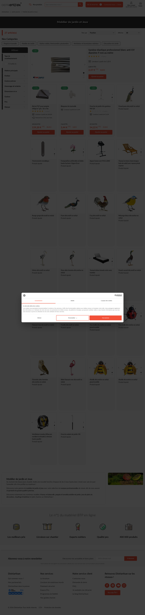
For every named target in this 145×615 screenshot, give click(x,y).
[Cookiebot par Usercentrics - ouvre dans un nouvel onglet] (112, 295)
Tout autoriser (105, 317)
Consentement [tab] (38, 300)
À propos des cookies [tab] (106, 300)
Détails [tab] (72, 300)
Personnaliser (72, 317)
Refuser (39, 317)
